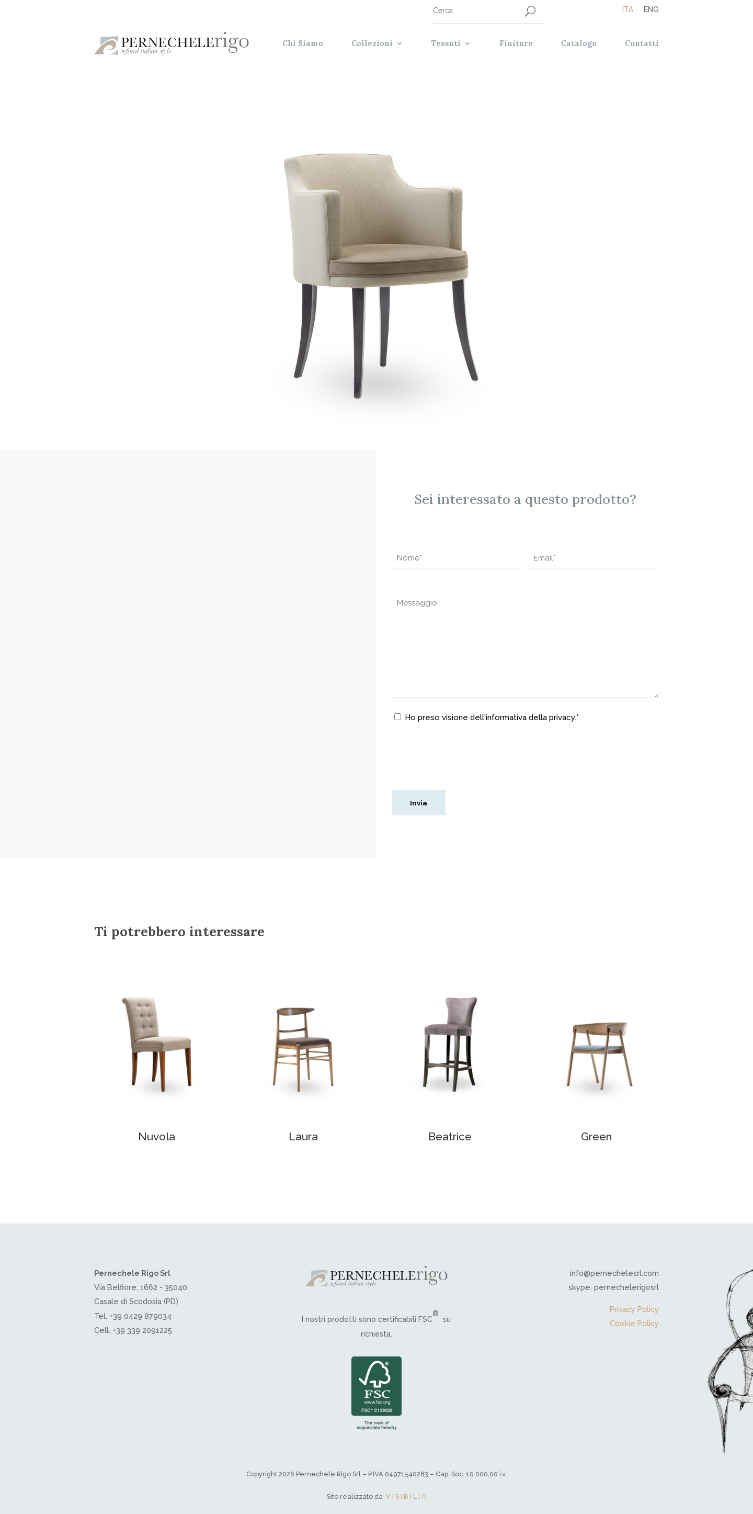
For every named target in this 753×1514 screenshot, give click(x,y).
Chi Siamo (302, 43)
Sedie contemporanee (161, 531)
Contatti (642, 43)
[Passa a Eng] (646, 9)
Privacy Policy (634, 1309)
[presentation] (471, 761)
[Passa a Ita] (627, 9)
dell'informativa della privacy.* (523, 717)
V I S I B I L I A (406, 1496)
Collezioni (372, 43)
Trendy (265, 531)
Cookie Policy (634, 1323)
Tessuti (446, 43)
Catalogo (579, 43)
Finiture (516, 43)
